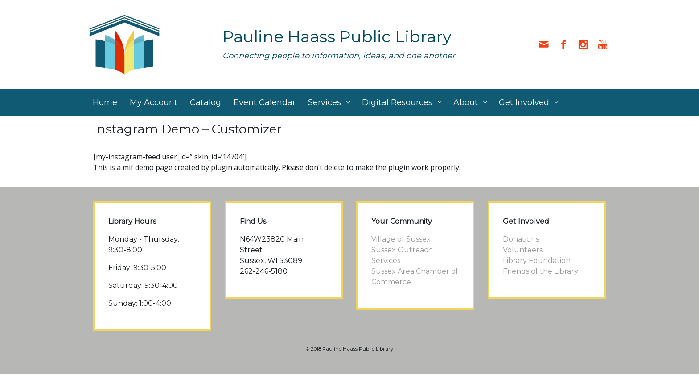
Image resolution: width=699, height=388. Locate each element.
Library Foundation (537, 260)
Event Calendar (265, 102)
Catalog (205, 102)
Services (324, 102)
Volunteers (523, 250)
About (465, 102)
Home (105, 102)
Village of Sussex (401, 239)
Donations (521, 239)
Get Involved (524, 102)
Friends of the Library (540, 271)
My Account (153, 102)
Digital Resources (397, 102)
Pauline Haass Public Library (337, 36)
